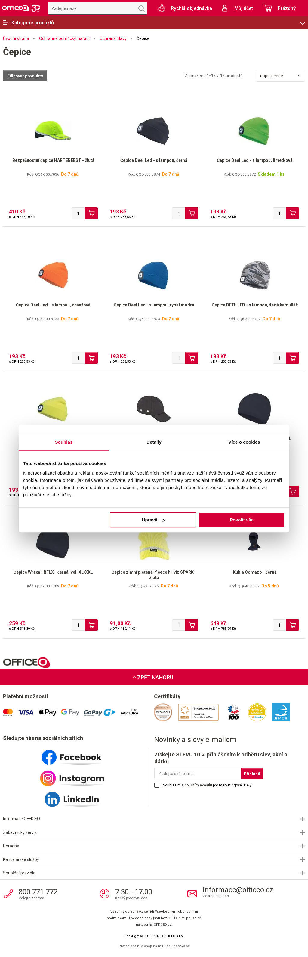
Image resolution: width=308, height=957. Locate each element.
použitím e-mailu (198, 785)
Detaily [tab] (154, 442)
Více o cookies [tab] (244, 442)
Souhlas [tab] (63, 442)
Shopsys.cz (180, 946)
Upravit (153, 519)
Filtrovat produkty (25, 76)
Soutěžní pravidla (19, 873)
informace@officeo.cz (238, 890)
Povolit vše (242, 519)
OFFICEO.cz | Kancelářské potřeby (21, 8)
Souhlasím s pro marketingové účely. (207, 785)
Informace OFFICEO (21, 818)
